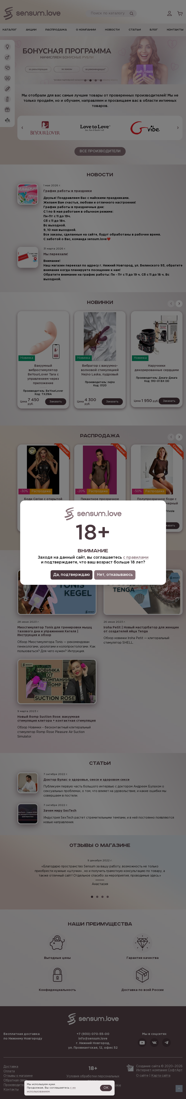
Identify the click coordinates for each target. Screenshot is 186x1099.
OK (106, 1088)
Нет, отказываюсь (115, 575)
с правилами (135, 557)
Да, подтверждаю (71, 575)
